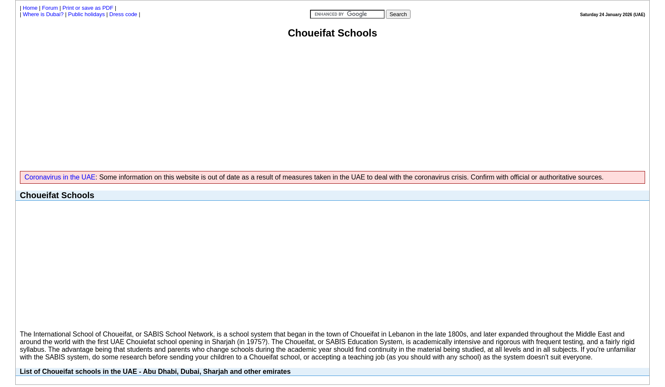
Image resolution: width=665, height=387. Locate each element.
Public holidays (86, 14)
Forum (50, 8)
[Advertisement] (332, 102)
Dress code (123, 14)
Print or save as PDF (87, 8)
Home (30, 8)
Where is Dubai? (43, 14)
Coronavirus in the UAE (60, 177)
